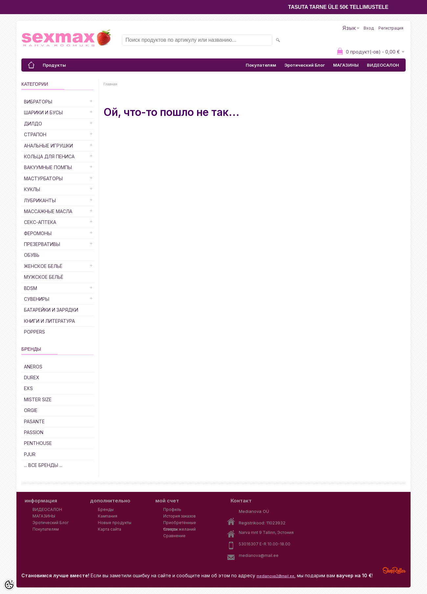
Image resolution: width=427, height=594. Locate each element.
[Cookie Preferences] (9, 585)
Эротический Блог (304, 65)
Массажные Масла (48, 211)
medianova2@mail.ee (275, 576)
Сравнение (174, 535)
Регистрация (390, 28)
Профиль (172, 509)
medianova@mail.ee (259, 555)
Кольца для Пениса (49, 156)
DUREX (31, 377)
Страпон (35, 134)
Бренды (106, 509)
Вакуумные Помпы (48, 167)
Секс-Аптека (40, 222)
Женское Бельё (43, 266)
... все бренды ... (43, 465)
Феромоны (38, 233)
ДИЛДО (33, 123)
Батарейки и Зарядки (51, 310)
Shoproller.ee (394, 570)
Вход (369, 28)
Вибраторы (38, 101)
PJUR (29, 454)
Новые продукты (114, 522)
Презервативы (42, 244)
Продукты (54, 65)
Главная (110, 84)
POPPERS (34, 332)
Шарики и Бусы (43, 112)
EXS (28, 388)
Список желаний (179, 529)
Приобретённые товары (179, 523)
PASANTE (34, 421)
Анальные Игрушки (48, 145)
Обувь (31, 255)
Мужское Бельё (43, 277)
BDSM (30, 288)
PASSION (33, 432)
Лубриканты (40, 200)
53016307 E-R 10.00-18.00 (264, 543)
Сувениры (36, 299)
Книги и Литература (49, 321)
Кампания (107, 516)
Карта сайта (109, 529)
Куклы (32, 189)
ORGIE (30, 410)
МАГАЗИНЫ (346, 65)
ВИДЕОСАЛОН (383, 65)
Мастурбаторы (43, 178)
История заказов (179, 516)
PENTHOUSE (38, 443)
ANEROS (33, 366)
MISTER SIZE (38, 399)
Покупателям (261, 65)
